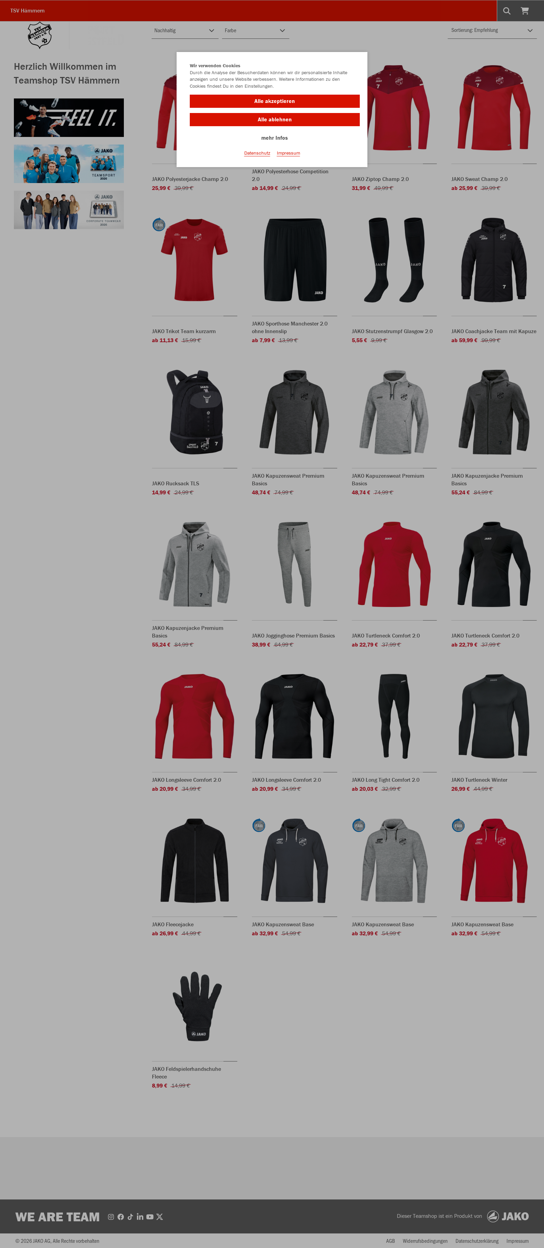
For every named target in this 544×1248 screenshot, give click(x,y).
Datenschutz (257, 153)
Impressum (288, 153)
